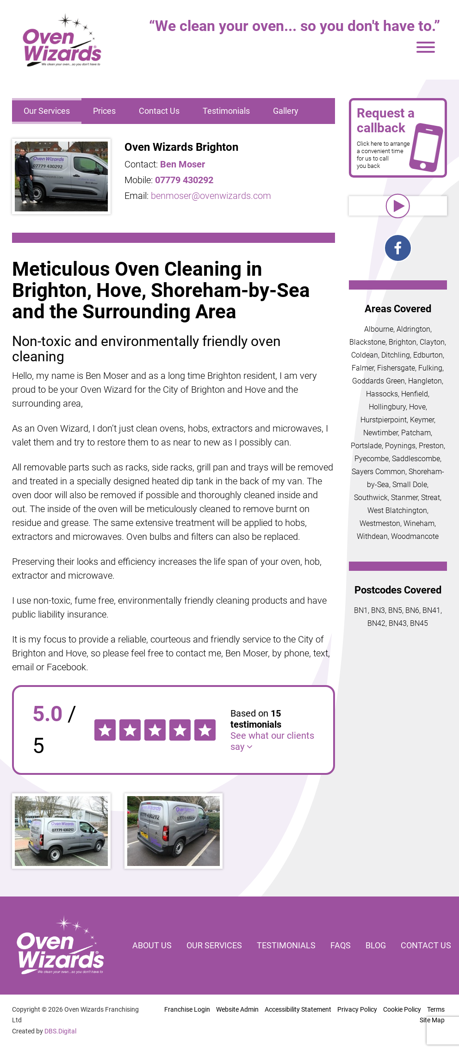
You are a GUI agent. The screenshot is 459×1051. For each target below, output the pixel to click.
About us (152, 945)
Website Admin (237, 1009)
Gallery (285, 111)
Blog (376, 945)
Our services (214, 945)
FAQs (340, 945)
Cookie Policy (402, 1009)
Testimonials (226, 111)
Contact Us (159, 111)
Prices (104, 111)
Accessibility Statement (298, 1009)
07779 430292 (184, 179)
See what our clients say (272, 741)
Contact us (426, 945)
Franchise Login (187, 1009)
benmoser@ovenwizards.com (211, 195)
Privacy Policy (357, 1009)
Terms (436, 1009)
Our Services (47, 111)
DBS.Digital (60, 1031)
